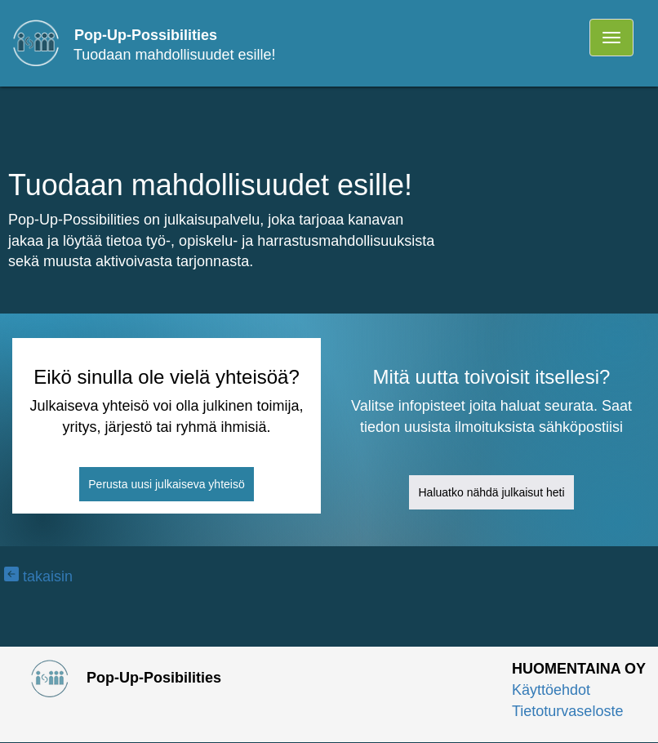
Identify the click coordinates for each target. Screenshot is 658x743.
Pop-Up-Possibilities (145, 35)
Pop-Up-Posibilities (116, 678)
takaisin (38, 576)
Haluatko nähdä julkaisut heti (491, 492)
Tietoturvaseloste (567, 711)
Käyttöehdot (551, 690)
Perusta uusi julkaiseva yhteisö (166, 484)
